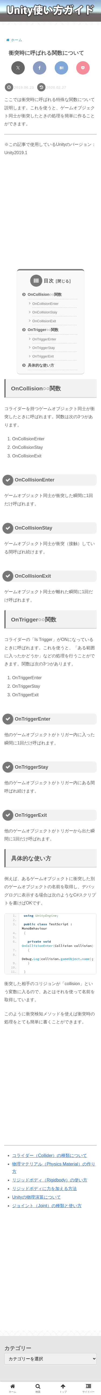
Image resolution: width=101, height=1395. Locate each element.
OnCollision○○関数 (45, 294)
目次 (49, 280)
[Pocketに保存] (83, 68)
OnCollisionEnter (45, 304)
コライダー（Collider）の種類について (49, 1155)
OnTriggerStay (43, 348)
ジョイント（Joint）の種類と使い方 (47, 1205)
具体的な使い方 (41, 365)
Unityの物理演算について (36, 1197)
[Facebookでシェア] (39, 68)
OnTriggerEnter (44, 339)
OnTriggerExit (43, 356)
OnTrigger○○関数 (43, 330)
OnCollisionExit (44, 321)
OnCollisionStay (44, 312)
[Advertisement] (50, 213)
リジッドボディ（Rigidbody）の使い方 (49, 1180)
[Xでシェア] (18, 68)
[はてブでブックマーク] (61, 68)
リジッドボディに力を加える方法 (44, 1188)
